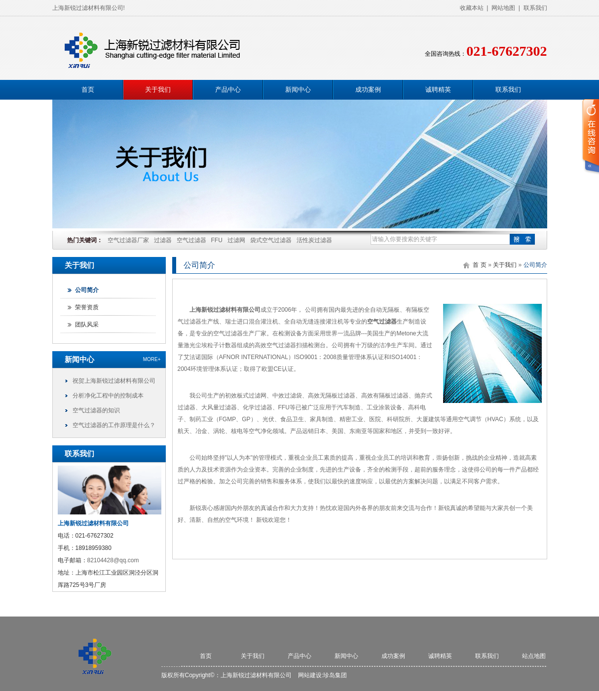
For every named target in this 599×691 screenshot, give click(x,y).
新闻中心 (298, 89)
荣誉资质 (87, 307)
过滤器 (163, 240)
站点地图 (534, 656)
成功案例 (368, 89)
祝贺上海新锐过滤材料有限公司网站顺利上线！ (114, 382)
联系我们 (535, 7)
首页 (87, 89)
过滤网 (236, 240)
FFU (217, 240)
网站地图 (503, 7)
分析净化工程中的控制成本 (108, 395)
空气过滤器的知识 (96, 410)
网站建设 (310, 675)
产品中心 (228, 89)
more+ (152, 359)
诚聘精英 (438, 89)
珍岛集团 (335, 675)
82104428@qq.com (113, 560)
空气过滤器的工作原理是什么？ (114, 425)
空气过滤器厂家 (128, 240)
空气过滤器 (191, 240)
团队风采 (87, 324)
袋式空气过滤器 (271, 240)
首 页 (479, 264)
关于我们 (158, 89)
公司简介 (87, 290)
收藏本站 (472, 7)
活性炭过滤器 (314, 240)
